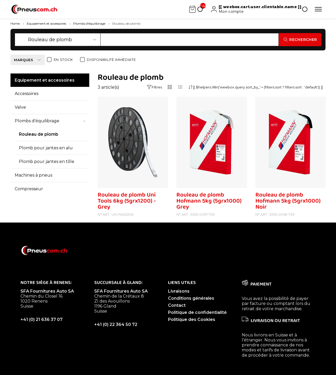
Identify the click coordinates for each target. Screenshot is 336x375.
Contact (177, 313)
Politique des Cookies (191, 327)
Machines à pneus (33, 183)
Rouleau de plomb (38, 142)
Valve (20, 115)
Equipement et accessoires (45, 88)
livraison (288, 357)
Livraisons (179, 299)
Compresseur (29, 196)
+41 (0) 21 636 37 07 (41, 327)
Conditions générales (191, 306)
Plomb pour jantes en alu (46, 155)
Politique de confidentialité (197, 320)
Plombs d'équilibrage (37, 128)
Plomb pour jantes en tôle (46, 169)
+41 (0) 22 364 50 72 (115, 332)
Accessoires (26, 101)
